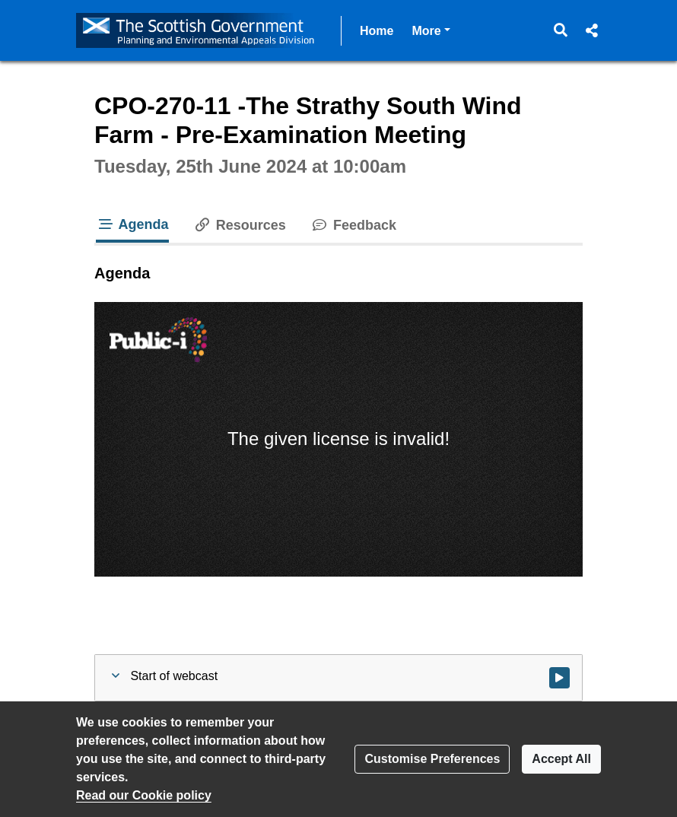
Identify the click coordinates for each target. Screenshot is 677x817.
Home (376, 30)
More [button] (431, 29)
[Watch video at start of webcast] (559, 677)
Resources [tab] (239, 225)
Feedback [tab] (353, 225)
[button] (561, 30)
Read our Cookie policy (143, 795)
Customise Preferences (432, 758)
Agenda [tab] (132, 224)
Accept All (561, 758)
